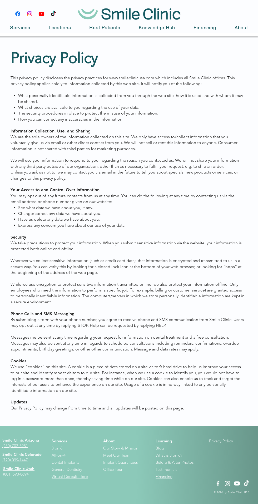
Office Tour (112, 469)
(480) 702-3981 (15, 445)
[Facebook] (17, 14)
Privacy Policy (221, 440)
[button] (20, 27)
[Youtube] (41, 14)
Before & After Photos (175, 462)
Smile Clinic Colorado (22, 454)
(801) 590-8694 (16, 474)
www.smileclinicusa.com (131, 77)
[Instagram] (29, 14)
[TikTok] (53, 14)
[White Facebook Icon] (218, 483)
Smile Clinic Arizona (20, 440)
